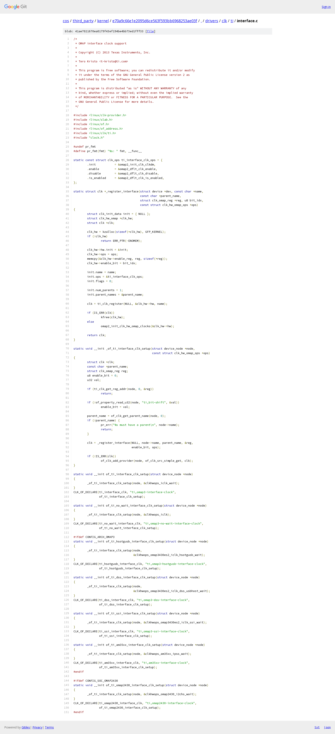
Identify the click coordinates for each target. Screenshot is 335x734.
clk (224, 20)
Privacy (37, 727)
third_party (83, 20)
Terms (49, 727)
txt (317, 727)
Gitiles (26, 727)
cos (66, 20)
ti (232, 20)
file (150, 31)
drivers (211, 20)
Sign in (326, 7)
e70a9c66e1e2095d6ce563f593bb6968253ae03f (154, 20)
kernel (103, 20)
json (327, 727)
